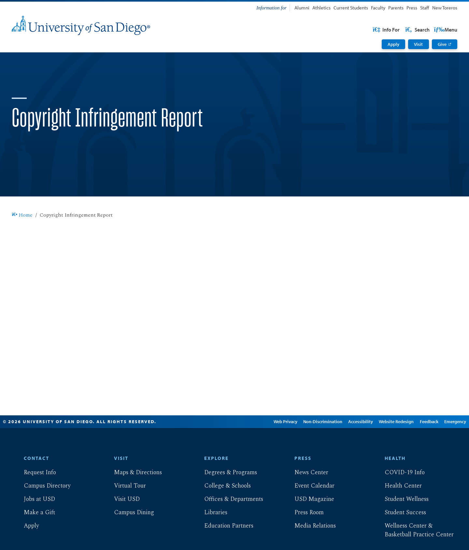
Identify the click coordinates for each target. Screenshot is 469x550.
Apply (393, 44)
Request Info (34, 493)
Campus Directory (41, 506)
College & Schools (222, 506)
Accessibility (348, 442)
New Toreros (444, 8)
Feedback (417, 442)
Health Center (398, 506)
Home (22, 236)
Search (444, 29)
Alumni (301, 8)
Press (411, 8)
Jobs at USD (34, 520)
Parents (396, 8)
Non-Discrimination (311, 442)
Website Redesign (384, 442)
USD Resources (405, 29)
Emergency (443, 442)
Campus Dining (129, 533)
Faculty (378, 8)
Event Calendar (309, 506)
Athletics (321, 8)
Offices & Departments (228, 520)
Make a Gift (34, 533)
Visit (418, 44)
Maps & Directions (133, 493)
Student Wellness (401, 520)
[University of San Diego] (81, 25)
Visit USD (122, 520)
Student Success (400, 533)
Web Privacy (273, 442)
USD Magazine (309, 520)
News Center (306, 493)
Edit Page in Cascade (229, 442)
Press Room (304, 533)
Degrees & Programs (225, 493)
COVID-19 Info (399, 493)
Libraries (210, 533)
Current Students (351, 8)
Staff (424, 8)
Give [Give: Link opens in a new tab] (442, 44)
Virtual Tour (125, 506)
